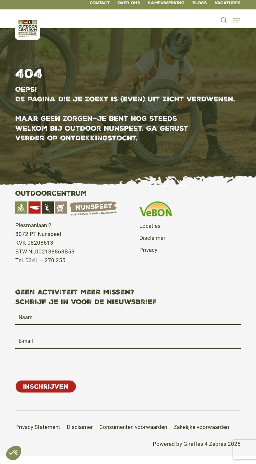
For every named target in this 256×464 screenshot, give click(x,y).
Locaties (150, 225)
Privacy (148, 249)
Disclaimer (152, 237)
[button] (236, 20)
